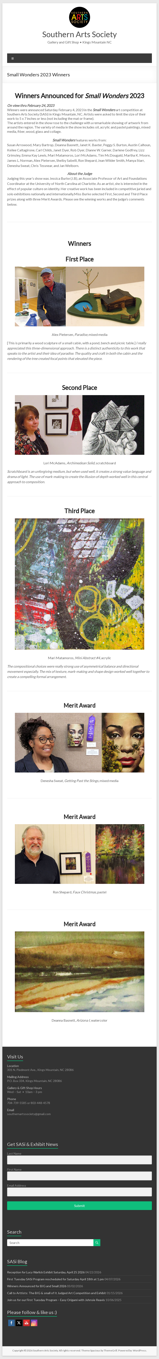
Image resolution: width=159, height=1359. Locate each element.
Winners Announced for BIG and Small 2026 (36, 1286)
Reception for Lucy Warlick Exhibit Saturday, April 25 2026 (46, 1272)
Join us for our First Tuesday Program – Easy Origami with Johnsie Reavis (56, 1300)
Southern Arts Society (79, 34)
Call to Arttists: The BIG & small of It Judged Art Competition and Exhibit (56, 1293)
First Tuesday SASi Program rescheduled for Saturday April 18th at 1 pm (55, 1279)
